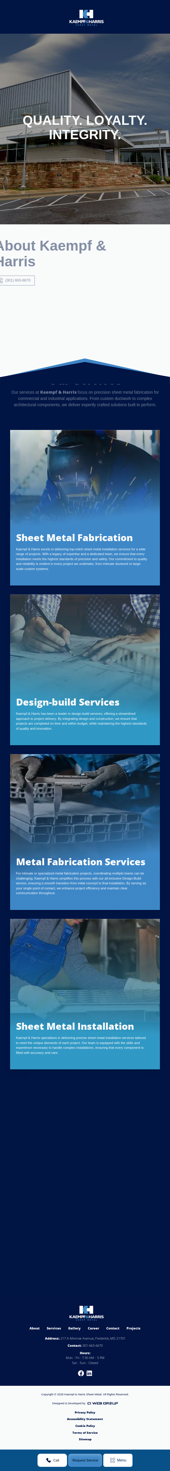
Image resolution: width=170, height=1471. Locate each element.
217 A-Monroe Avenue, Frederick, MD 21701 (92, 1338)
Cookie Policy (85, 1426)
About (34, 1328)
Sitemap (85, 1439)
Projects (134, 1328)
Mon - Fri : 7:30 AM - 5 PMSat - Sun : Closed (85, 1360)
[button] (117, 1460)
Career (93, 1328)
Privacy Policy (85, 1412)
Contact (112, 1328)
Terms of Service (85, 1433)
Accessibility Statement (85, 1419)
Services (54, 1328)
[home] (85, 17)
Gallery (74, 1328)
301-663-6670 (92, 1345)
